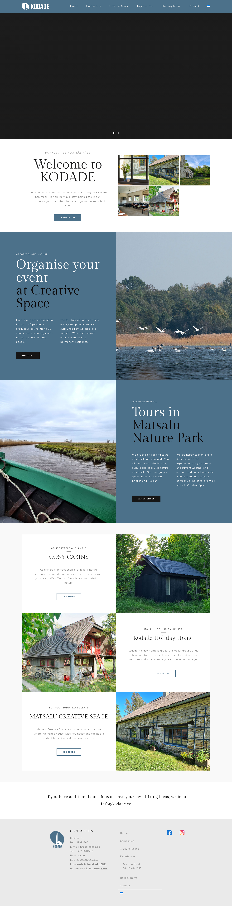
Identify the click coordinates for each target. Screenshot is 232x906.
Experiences (145, 6)
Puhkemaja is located (88, 868)
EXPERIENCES (146, 499)
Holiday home (171, 6)
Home (74, 6)
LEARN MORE (68, 217)
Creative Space (119, 6)
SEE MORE (69, 597)
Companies (93, 6)
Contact (194, 6)
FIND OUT (28, 355)
